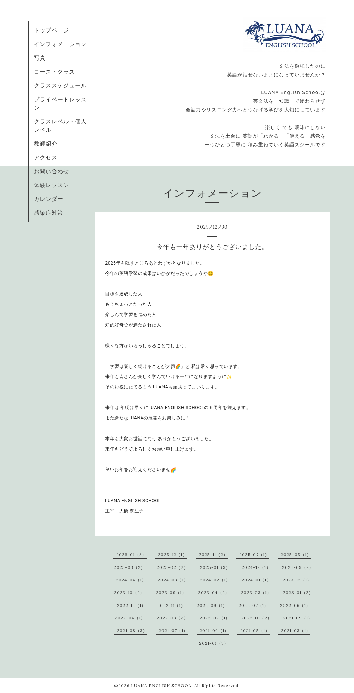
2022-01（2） (256, 617)
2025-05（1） (296, 554)
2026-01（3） (131, 554)
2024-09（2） (298, 567)
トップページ (51, 30)
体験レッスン (51, 185)
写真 (40, 57)
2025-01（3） (215, 567)
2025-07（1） (254, 554)
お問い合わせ (51, 171)
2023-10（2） (129, 592)
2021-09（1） (298, 617)
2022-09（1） (212, 605)
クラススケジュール (60, 85)
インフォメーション (60, 43)
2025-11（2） (213, 554)
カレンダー (48, 198)
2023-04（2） (214, 592)
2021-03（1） (295, 630)
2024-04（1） (131, 579)
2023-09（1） (171, 592)
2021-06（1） (214, 630)
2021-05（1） (255, 630)
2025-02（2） (172, 567)
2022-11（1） (171, 605)
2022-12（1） (131, 605)
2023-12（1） (296, 579)
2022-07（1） (254, 605)
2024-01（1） (256, 579)
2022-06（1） (295, 605)
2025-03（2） (129, 567)
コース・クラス (54, 71)
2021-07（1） (173, 630)
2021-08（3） (132, 630)
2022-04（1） (130, 617)
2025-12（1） (172, 554)
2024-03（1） (173, 579)
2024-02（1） (215, 579)
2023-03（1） (256, 592)
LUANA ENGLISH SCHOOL (161, 685)
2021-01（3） (214, 643)
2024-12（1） (256, 567)
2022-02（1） (214, 617)
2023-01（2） (298, 592)
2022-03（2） (172, 617)
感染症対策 (48, 212)
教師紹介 (45, 143)
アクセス (45, 157)
